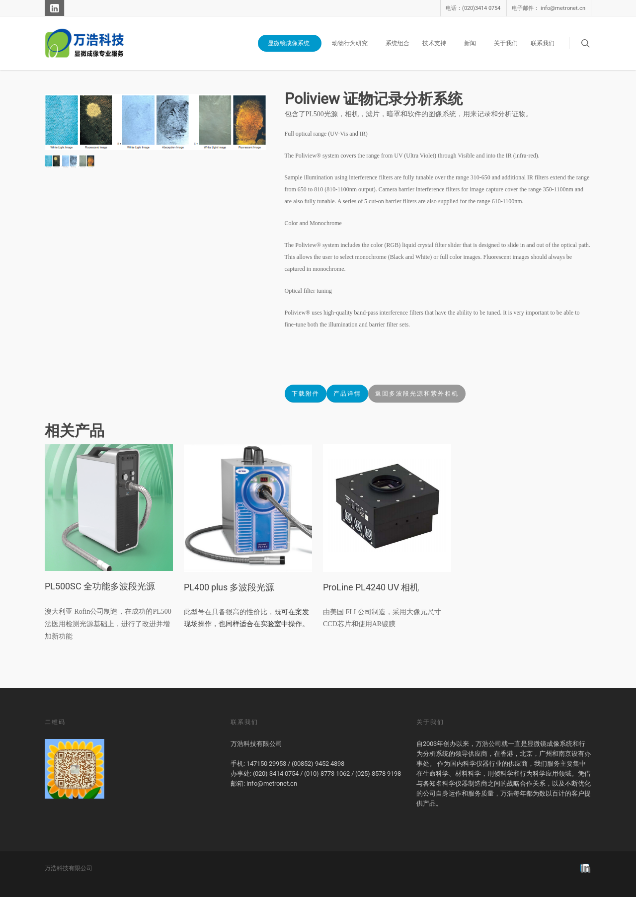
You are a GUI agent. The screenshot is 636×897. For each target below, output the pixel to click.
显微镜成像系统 (293, 43)
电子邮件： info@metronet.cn (548, 8)
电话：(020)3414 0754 (473, 8)
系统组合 (397, 43)
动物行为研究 (354, 43)
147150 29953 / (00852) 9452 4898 (295, 763)
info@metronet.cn (271, 783)
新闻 (474, 43)
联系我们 (543, 43)
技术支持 (438, 43)
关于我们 (506, 43)
